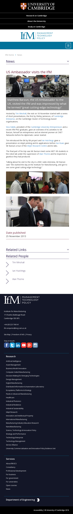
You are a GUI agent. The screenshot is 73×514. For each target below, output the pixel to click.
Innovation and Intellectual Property (19, 416)
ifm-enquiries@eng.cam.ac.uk (15, 328)
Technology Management (15, 441)
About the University (36, 21)
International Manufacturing (16, 419)
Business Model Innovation (16, 368)
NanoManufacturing (13, 427)
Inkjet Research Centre (37, 146)
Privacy (29, 334)
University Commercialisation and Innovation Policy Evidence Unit (30, 448)
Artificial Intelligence (13, 361)
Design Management (14, 379)
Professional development (16, 471)
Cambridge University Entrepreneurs (46, 127)
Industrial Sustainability (14, 408)
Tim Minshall (20, 113)
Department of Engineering (23, 499)
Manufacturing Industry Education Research (22, 423)
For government (12, 478)
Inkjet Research (11, 412)
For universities (12, 482)
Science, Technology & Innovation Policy (21, 430)
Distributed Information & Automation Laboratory (25, 386)
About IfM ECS (11, 463)
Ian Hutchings (48, 140)
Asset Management (13, 365)
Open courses (11, 485)
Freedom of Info (18, 334)
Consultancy (10, 467)
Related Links (16, 250)
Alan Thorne (44, 154)
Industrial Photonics (13, 401)
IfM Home (9, 55)
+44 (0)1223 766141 (11, 324)
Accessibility (38, 510)
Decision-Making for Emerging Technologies (22, 376)
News (19, 55)
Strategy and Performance (16, 434)
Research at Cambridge (36, 16)
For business (11, 474)
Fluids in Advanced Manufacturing (18, 394)
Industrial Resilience (13, 405)
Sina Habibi (11, 127)
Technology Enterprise (14, 437)
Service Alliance (12, 445)
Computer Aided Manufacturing (18, 372)
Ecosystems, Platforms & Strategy (18, 390)
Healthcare (10, 397)
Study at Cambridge (36, 27)
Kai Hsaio (60, 143)
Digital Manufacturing (14, 383)
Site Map (7, 334)
